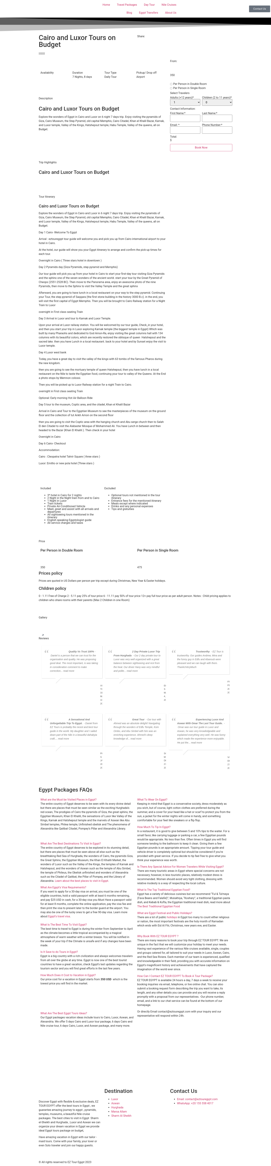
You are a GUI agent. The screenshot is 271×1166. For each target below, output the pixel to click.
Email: (174, 125)
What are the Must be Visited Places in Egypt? (68, 799)
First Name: (177, 113)
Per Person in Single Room (188, 88)
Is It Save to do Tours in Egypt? (59, 952)
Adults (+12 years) (182, 97)
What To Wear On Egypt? (152, 799)
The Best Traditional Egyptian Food (158, 906)
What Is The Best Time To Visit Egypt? (63, 924)
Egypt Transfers (148, 12)
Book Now (201, 147)
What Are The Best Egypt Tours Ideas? (63, 1013)
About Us (170, 12)
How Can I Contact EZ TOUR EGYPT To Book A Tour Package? (175, 976)
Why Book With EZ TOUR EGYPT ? (157, 936)
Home (106, 4)
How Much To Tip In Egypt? (154, 827)
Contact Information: (182, 108)
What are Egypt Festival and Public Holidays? (164, 913)
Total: (173, 136)
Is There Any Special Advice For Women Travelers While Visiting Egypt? (180, 866)
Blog (129, 12)
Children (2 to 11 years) (217, 97)
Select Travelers (179, 93)
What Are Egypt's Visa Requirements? (63, 887)
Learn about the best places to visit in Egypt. (81, 880)
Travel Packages (127, 4)
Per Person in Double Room (188, 84)
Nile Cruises (169, 4)
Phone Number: (212, 125)
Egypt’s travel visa (59, 916)
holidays (172, 917)
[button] (87, 800)
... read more (67, 670)
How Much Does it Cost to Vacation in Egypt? (68, 975)
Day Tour (149, 4)
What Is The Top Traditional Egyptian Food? (163, 889)
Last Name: (209, 113)
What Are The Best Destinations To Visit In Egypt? (70, 843)
